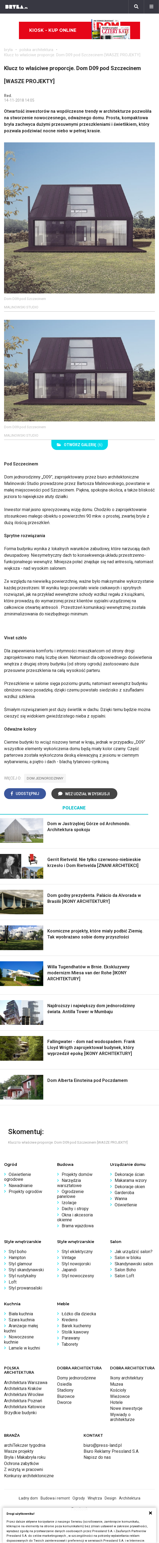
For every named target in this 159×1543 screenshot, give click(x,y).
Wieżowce (120, 1396)
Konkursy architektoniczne (29, 1475)
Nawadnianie (21, 1185)
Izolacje (69, 1202)
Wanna (121, 1198)
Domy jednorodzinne (76, 1378)
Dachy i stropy (75, 1208)
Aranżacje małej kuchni (21, 1328)
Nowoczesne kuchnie (19, 1339)
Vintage (69, 1257)
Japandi (69, 1269)
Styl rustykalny (22, 1275)
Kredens (70, 1319)
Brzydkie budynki (20, 1412)
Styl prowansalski (25, 1288)
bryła (8, 49)
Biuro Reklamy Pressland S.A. (111, 1451)
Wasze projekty (19, 1451)
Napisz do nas (97, 1457)
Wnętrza (95, 1498)
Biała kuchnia (21, 1313)
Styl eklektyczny (77, 1251)
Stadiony (65, 1390)
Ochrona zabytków (21, 1463)
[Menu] (151, 7)
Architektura (129, 1498)
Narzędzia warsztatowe (69, 1183)
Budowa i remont (55, 1498)
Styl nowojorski (76, 1263)
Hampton (17, 1257)
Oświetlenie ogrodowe (17, 1177)
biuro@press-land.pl (103, 1445)
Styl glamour (20, 1263)
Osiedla (64, 1384)
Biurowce (66, 1396)
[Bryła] (16, 7)
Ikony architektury (126, 1378)
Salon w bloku (128, 1257)
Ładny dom (28, 1498)
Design (110, 1498)
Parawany (71, 1338)
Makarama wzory (131, 1180)
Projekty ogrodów (25, 1191)
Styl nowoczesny (78, 1275)
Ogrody (78, 1498)
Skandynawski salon (134, 1263)
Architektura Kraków (23, 1388)
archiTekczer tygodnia (24, 1445)
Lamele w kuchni (24, 1348)
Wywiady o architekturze (122, 1417)
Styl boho (18, 1251)
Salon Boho (125, 1269)
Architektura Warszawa (25, 1382)
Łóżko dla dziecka (79, 1313)
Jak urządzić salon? (134, 1251)
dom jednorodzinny (45, 778)
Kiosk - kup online (79, 30)
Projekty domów (77, 1174)
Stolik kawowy (75, 1332)
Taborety (70, 1344)
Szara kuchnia (22, 1319)
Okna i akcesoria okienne (75, 1217)
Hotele (116, 1402)
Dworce (64, 1402)
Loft (12, 1282)
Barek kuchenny (76, 1325)
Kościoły (118, 1390)
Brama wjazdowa (78, 1225)
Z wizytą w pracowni (23, 1469)
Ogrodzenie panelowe (70, 1194)
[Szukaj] (136, 7)
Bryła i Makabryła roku (24, 1457)
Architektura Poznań (23, 1400)
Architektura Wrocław (24, 1394)
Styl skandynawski (26, 1269)
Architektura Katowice (24, 1406)
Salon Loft (124, 1275)
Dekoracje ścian (129, 1174)
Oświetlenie (126, 1204)
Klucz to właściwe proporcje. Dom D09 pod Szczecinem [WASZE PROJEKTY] (72, 54)
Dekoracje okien (130, 1186)
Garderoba (124, 1192)
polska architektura (36, 49)
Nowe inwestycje (126, 1408)
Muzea (116, 1384)
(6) (79, 445)
